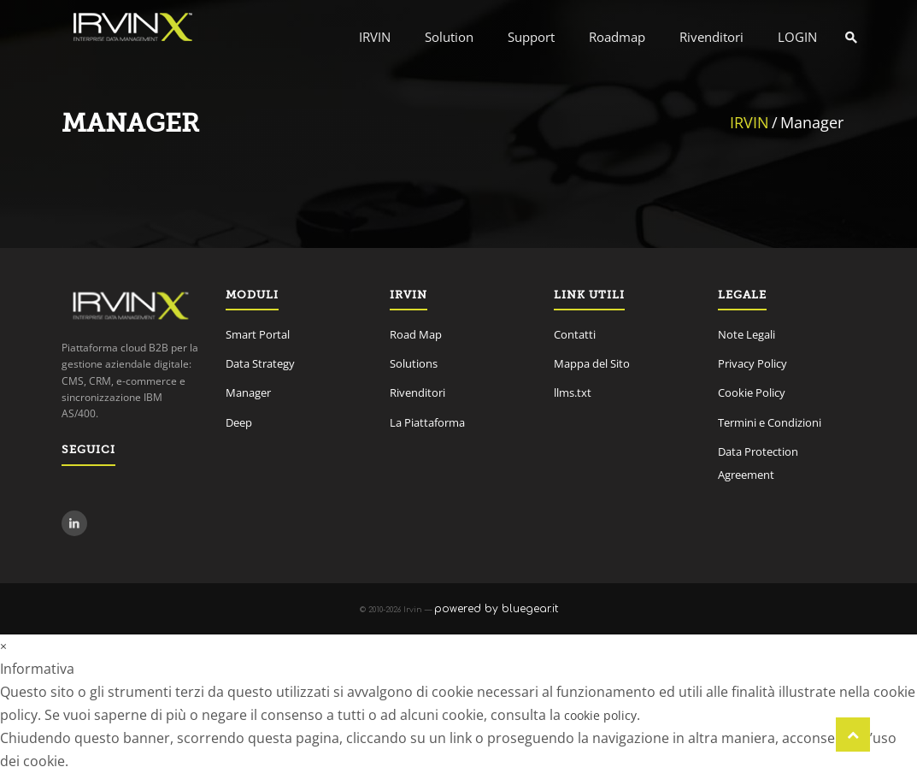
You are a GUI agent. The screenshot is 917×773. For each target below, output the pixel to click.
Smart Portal (258, 334)
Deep (239, 422)
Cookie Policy (751, 392)
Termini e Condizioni (769, 422)
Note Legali (746, 334)
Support (531, 36)
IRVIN (375, 36)
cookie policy (600, 715)
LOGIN (797, 36)
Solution (449, 36)
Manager (248, 392)
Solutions (414, 363)
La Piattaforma (427, 422)
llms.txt (572, 392)
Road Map (416, 334)
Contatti (575, 334)
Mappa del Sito (592, 363)
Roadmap (617, 36)
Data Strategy (260, 363)
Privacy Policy (752, 363)
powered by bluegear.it (496, 609)
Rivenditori (711, 36)
